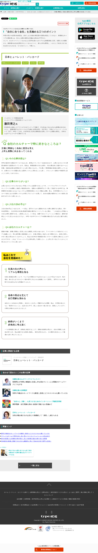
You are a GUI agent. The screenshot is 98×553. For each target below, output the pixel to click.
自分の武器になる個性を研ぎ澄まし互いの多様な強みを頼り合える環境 (24, 438)
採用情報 (27, 499)
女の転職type (25, 505)
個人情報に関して (86, 492)
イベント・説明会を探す (12, 8)
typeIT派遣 (80, 505)
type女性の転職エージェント (57, 505)
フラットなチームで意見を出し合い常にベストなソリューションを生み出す (25, 436)
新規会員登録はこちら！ (49, 549)
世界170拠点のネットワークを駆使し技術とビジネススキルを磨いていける (25, 433)
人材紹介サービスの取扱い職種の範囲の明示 (65, 499)
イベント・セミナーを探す (19, 492)
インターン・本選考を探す (35, 8)
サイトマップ (48, 495)
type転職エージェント (38, 505)
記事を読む (81, 8)
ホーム (6, 492)
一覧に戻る (35, 465)
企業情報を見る (58, 8)
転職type (16, 505)
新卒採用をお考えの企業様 (40, 499)
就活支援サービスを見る (59, 492)
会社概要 (19, 499)
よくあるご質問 (74, 492)
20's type (72, 505)
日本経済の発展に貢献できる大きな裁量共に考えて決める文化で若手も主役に (26, 441)
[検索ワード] (27, 4)
